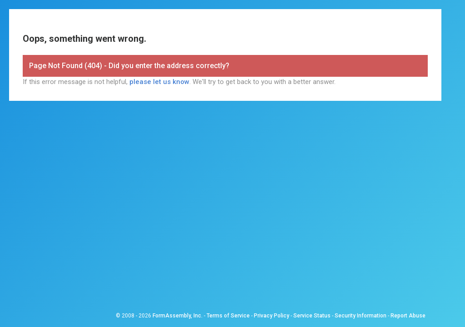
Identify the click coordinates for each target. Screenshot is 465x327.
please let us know (159, 82)
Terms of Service (228, 315)
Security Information (360, 315)
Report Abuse (408, 315)
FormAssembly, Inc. (178, 315)
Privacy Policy (271, 315)
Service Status (312, 315)
